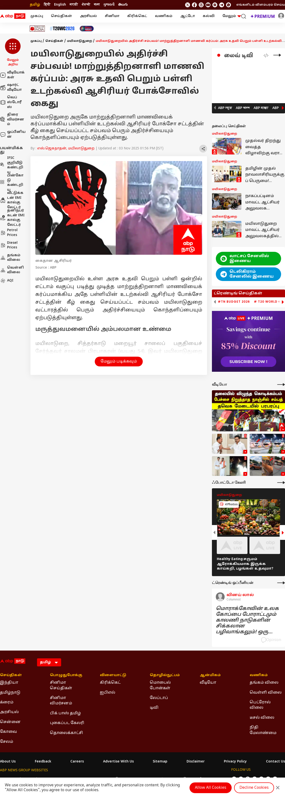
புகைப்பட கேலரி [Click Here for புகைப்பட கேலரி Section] (67, 723)
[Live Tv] (277, 55)
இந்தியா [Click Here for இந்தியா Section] (9, 682)
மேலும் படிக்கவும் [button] (119, 361)
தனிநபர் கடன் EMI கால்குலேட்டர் (12, 217)
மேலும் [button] (231, 16)
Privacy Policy (235, 761)
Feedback (43, 761)
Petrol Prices (9, 232)
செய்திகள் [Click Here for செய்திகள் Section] (11, 675)
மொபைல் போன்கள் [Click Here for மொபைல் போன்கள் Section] (160, 685)
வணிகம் (163, 16)
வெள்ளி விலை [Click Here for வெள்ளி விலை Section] (266, 692)
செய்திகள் (61, 16)
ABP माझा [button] (261, 108)
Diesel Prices (9, 245)
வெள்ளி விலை (12, 270)
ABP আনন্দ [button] (243, 108)
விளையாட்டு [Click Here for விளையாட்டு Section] (113, 675)
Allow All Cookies (210, 787)
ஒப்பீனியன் (13, 134)
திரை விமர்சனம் (12, 119)
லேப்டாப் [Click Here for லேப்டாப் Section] (159, 698)
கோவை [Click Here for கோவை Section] (8, 731)
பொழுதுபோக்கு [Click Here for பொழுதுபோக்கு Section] (66, 675)
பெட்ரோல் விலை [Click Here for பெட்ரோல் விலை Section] (260, 705)
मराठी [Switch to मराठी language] (74, 5)
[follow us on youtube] (208, 5)
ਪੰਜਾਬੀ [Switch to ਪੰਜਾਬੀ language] (86, 5)
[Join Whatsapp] (228, 5)
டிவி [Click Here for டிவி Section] (154, 707)
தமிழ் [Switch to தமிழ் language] (35, 5)
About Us (8, 761)
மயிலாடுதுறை (79, 41)
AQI (6, 281)
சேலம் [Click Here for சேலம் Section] (6, 741)
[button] (13, 52)
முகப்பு (36, 16)
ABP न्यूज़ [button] (225, 108)
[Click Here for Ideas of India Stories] (37, 29)
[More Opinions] (281, 583)
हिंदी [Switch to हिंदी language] (47, 5)
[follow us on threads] (201, 5)
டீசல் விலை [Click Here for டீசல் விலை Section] (262, 717)
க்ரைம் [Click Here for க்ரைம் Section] (6, 702)
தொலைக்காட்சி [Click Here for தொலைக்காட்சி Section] (66, 733)
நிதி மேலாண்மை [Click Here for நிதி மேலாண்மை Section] (263, 730)
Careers (77, 761)
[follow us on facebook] (194, 5)
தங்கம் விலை (10, 257)
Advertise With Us (118, 761)
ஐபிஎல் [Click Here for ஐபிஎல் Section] (107, 692)
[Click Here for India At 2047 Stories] (86, 29)
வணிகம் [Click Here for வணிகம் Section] (259, 675)
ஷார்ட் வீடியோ (11, 87)
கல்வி (209, 16)
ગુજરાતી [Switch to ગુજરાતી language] (108, 5)
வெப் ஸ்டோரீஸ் (11, 102)
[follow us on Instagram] (215, 5)
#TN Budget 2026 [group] (234, 302)
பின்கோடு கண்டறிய (11, 182)
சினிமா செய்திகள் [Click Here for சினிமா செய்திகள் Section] (61, 685)
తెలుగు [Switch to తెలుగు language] (123, 5)
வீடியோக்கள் (12, 75)
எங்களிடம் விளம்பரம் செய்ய (260, 5)
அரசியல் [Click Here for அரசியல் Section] (9, 712)
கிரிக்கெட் (137, 16)
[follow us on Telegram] (222, 5)
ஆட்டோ (187, 16)
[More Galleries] (281, 482)
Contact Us (275, 761)
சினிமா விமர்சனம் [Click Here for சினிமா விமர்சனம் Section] (61, 701)
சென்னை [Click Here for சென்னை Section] (10, 722)
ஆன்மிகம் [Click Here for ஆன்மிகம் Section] (210, 675)
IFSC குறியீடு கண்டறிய (11, 165)
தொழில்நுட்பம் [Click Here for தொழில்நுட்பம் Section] (165, 675)
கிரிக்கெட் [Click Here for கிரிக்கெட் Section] (110, 682)
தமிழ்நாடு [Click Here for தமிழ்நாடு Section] (10, 692)
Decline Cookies (254, 787)
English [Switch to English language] (60, 5)
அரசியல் (88, 16)
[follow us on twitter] (187, 5)
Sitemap (160, 761)
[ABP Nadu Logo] (12, 16)
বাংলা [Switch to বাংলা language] (97, 5)
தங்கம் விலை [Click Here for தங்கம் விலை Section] (264, 682)
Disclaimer (196, 761)
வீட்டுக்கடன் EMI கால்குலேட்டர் (11, 200)
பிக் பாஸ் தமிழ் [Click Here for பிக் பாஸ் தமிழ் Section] (65, 713)
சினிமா (112, 16)
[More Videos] (281, 384)
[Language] (49, 662)
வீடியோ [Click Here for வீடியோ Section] (208, 682)
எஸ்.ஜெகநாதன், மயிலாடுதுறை (66, 148)
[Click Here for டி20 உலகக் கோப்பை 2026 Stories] (62, 29)
